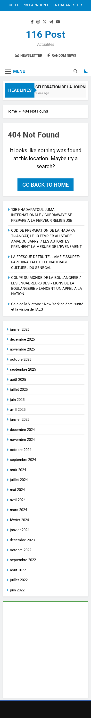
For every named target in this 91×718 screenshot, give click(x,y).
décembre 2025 (22, 339)
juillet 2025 (19, 389)
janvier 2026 (19, 329)
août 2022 (18, 570)
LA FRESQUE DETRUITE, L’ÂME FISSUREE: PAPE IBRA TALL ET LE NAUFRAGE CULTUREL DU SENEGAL (45, 262)
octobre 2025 (20, 359)
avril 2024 (17, 500)
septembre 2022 (23, 560)
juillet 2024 (19, 480)
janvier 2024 (19, 530)
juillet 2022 (19, 580)
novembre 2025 (22, 349)
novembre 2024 (22, 439)
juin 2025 (17, 399)
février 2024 (19, 520)
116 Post (45, 34)
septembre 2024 (23, 460)
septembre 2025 (23, 369)
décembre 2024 (22, 430)
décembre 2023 (22, 540)
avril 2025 (17, 409)
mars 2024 (18, 510)
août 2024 (18, 470)
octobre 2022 (20, 550)
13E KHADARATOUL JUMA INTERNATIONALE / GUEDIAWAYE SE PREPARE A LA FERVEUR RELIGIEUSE (41, 215)
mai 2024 (17, 490)
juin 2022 (17, 590)
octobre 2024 (20, 450)
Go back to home (45, 185)
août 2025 (18, 379)
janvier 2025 (19, 419)
